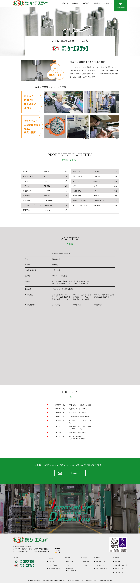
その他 (84, 565)
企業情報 (96, 3)
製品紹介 (86, 3)
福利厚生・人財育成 (121, 565)
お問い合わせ (53, 565)
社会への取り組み (101, 568)
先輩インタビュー (120, 568)
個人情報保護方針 (54, 568)
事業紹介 (75, 3)
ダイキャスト (70, 565)
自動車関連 (85, 561)
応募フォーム (119, 572)
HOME (51, 558)
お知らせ (64, 3)
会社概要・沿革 (101, 561)
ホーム (55, 3)
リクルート (108, 3)
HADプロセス (70, 561)
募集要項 (117, 561)
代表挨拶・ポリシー (102, 565)
